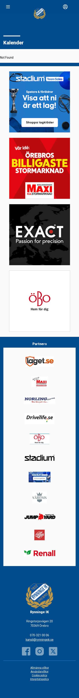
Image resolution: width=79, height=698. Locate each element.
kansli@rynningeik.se (40, 639)
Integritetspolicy (39, 679)
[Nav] (8, 7)
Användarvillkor (39, 671)
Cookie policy (39, 675)
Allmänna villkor (39, 667)
